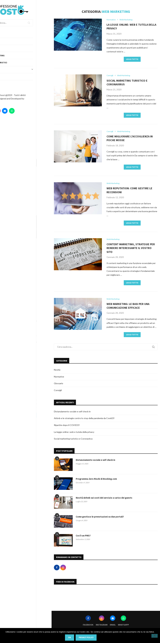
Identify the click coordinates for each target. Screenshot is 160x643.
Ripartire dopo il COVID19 (67, 426)
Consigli (58, 391)
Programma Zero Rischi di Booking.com (96, 480)
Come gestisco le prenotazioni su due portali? (100, 517)
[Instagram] (13, 111)
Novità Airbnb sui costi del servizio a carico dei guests (104, 498)
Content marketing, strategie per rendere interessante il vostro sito (131, 249)
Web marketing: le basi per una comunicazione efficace (128, 307)
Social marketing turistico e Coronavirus (73, 440)
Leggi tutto (132, 59)
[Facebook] (6, 111)
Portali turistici (12, 62)
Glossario (58, 384)
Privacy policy (86, 637)
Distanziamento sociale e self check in (72, 412)
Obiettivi (8, 76)
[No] (154, 636)
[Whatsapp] (27, 111)
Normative (59, 378)
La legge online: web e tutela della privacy (74, 433)
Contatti (8, 83)
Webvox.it (8, 102)
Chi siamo (8, 41)
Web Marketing (11, 55)
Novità (57, 371)
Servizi (7, 48)
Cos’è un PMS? (83, 536)
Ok (69, 637)
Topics (25, 69)
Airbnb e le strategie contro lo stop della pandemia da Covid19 (84, 419)
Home (6, 34)
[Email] (20, 111)
